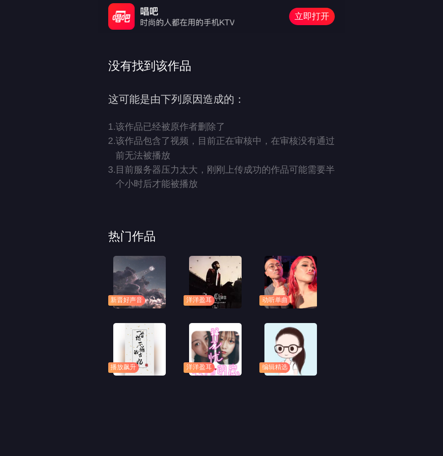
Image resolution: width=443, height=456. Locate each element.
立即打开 (312, 16)
